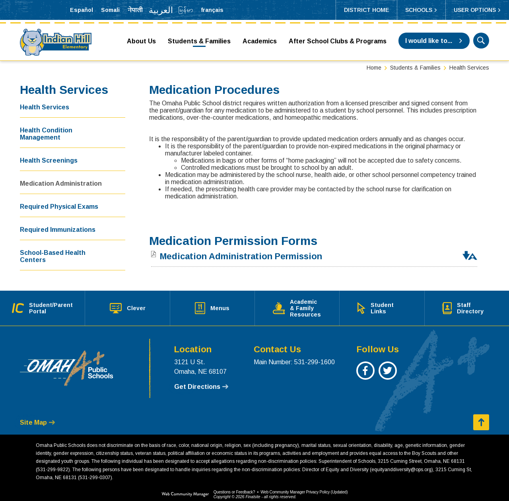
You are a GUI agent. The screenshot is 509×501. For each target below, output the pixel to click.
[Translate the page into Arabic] (161, 10)
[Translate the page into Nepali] (135, 10)
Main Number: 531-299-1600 (294, 355)
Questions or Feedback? (234, 486)
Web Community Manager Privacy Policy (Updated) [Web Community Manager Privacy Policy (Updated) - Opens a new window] (304, 486)
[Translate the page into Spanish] (81, 10)
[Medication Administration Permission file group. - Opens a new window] (241, 256)
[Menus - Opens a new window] (212, 305)
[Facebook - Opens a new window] (365, 368)
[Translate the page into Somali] (110, 10)
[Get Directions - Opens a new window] (201, 380)
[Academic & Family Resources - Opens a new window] (297, 305)
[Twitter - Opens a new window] (387, 368)
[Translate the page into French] (212, 10)
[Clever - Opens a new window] (127, 305)
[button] (421, 10)
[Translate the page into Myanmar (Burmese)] (186, 10)
